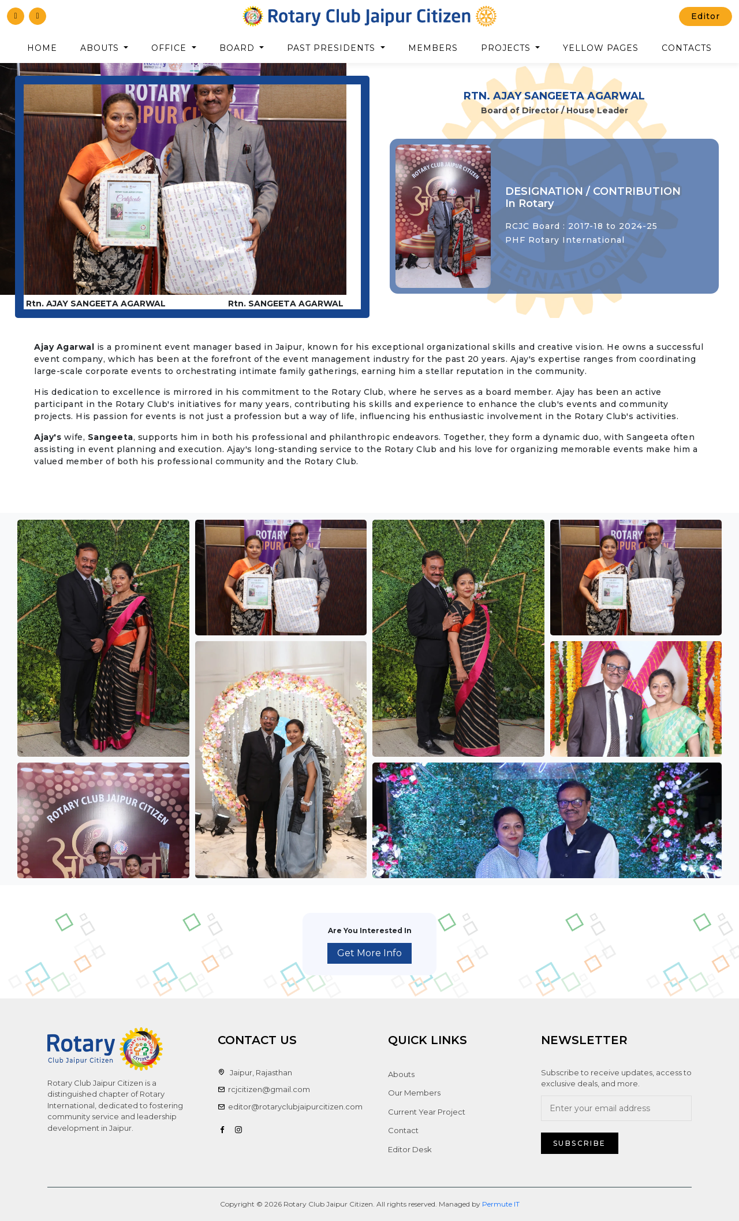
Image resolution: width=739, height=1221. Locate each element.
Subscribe (579, 1143)
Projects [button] (507, 48)
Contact (403, 1130)
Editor (705, 16)
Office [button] (170, 48)
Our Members (414, 1092)
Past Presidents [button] (332, 48)
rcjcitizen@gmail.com (264, 1089)
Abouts (401, 1074)
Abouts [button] (101, 48)
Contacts (687, 48)
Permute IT (501, 1204)
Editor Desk (410, 1149)
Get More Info (369, 953)
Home (42, 48)
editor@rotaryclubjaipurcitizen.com (290, 1106)
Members (433, 48)
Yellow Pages (601, 48)
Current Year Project (426, 1111)
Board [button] (238, 48)
